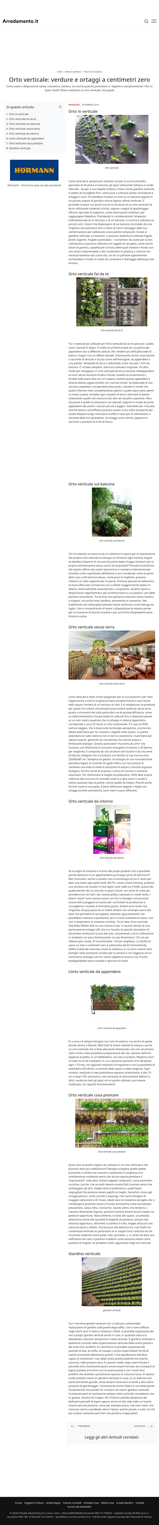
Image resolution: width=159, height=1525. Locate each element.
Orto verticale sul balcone (24, 124)
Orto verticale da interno (24, 133)
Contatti (140, 1502)
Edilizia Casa (107, 1502)
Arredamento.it (20, 21)
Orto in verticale (18, 114)
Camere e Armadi (72, 1502)
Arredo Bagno (53, 1502)
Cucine (18, 1502)
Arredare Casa (91, 1502)
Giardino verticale (19, 148)
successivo (143, 1426)
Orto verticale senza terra (24, 128)
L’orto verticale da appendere (26, 138)
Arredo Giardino (124, 1502)
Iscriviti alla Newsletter (79, 1506)
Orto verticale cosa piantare (25, 143)
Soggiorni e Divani (34, 1502)
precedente (80, 1426)
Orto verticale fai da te (22, 119)
